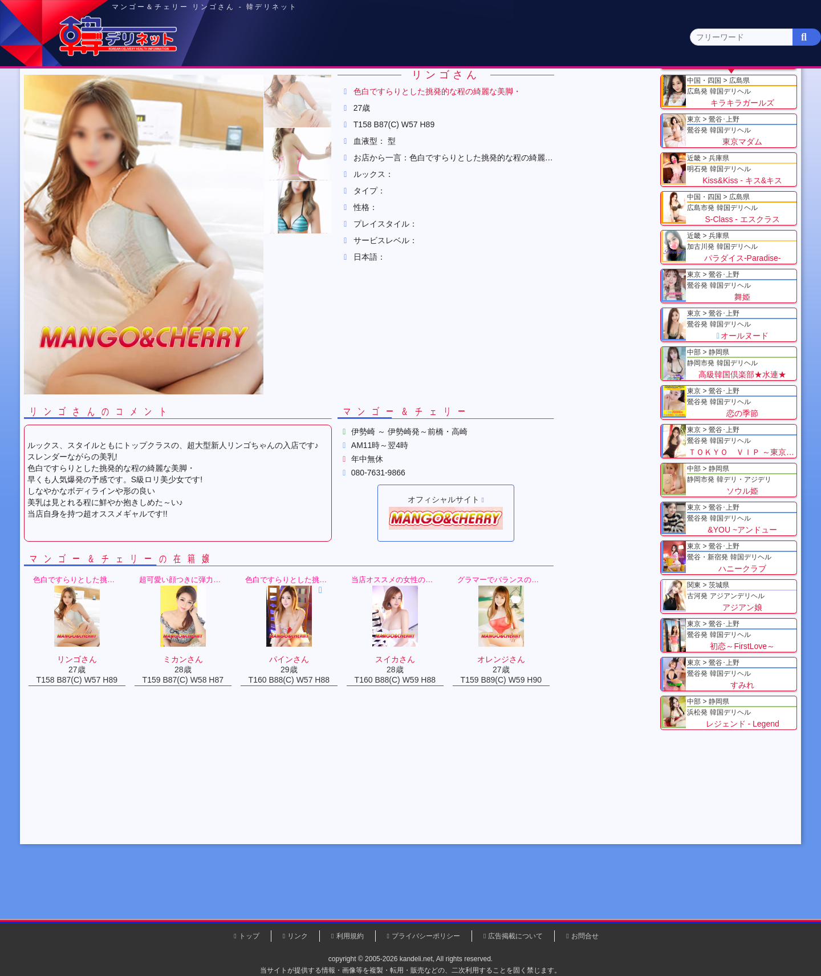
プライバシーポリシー (426, 936)
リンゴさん (356, 142)
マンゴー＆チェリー (281, 142)
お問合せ (585, 936)
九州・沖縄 (704, 89)
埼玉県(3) (274, 111)
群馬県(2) (321, 111)
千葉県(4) (227, 111)
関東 (293, 89)
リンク (297, 936)
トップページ (118, 89)
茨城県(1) (368, 111)
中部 (457, 89)
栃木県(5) (416, 111)
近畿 (539, 89)
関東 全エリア (105, 111)
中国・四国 (622, 89)
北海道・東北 (375, 89)
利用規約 (350, 936)
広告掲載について (515, 936)
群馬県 (206, 142)
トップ (111, 142)
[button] (347, 193)
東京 (211, 89)
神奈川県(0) (176, 111)
